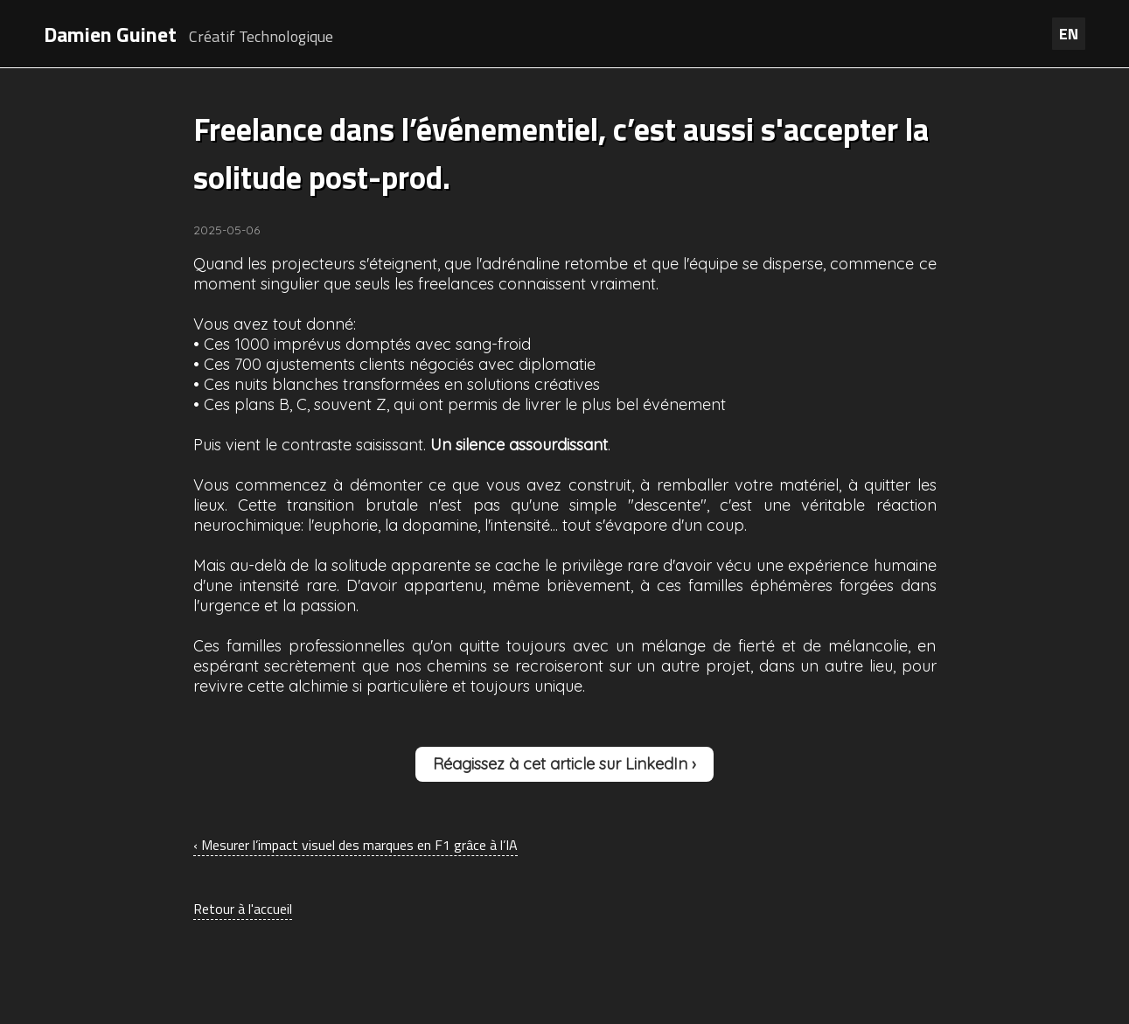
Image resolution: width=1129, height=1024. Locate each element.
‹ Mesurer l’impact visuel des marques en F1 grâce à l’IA (355, 844)
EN (1068, 33)
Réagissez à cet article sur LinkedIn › (564, 764)
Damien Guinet (110, 34)
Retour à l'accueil (242, 908)
